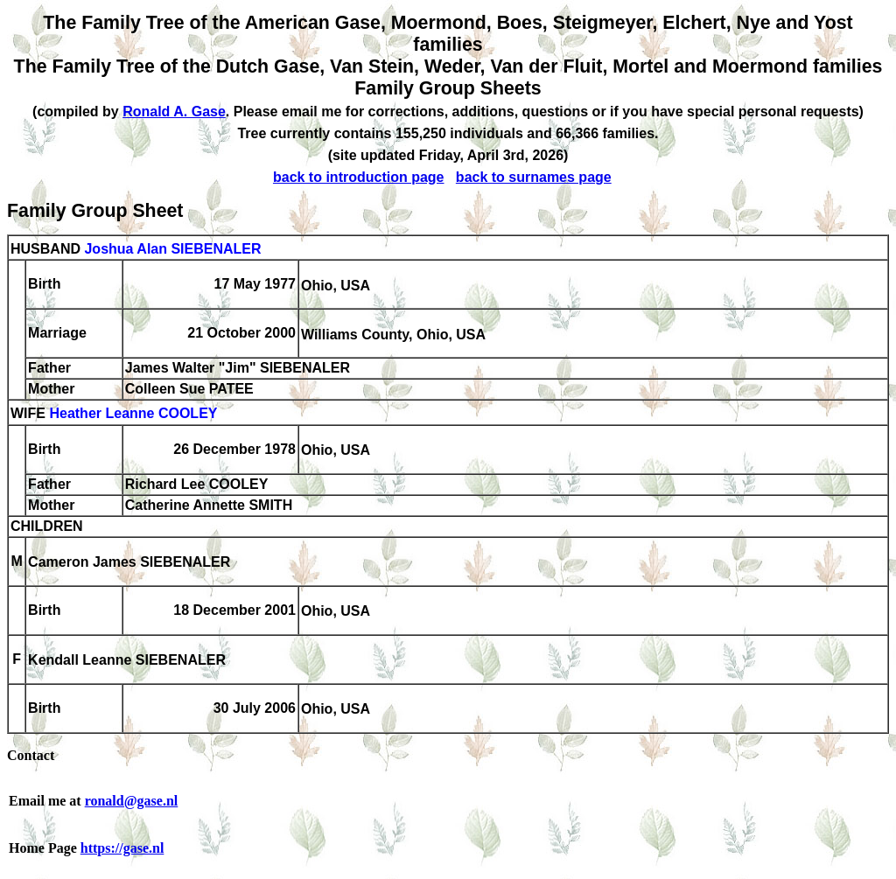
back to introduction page (358, 177)
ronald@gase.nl (131, 800)
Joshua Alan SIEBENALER (172, 248)
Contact (30, 755)
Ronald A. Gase (174, 111)
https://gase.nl (122, 848)
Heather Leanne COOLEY (133, 414)
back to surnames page (534, 177)
